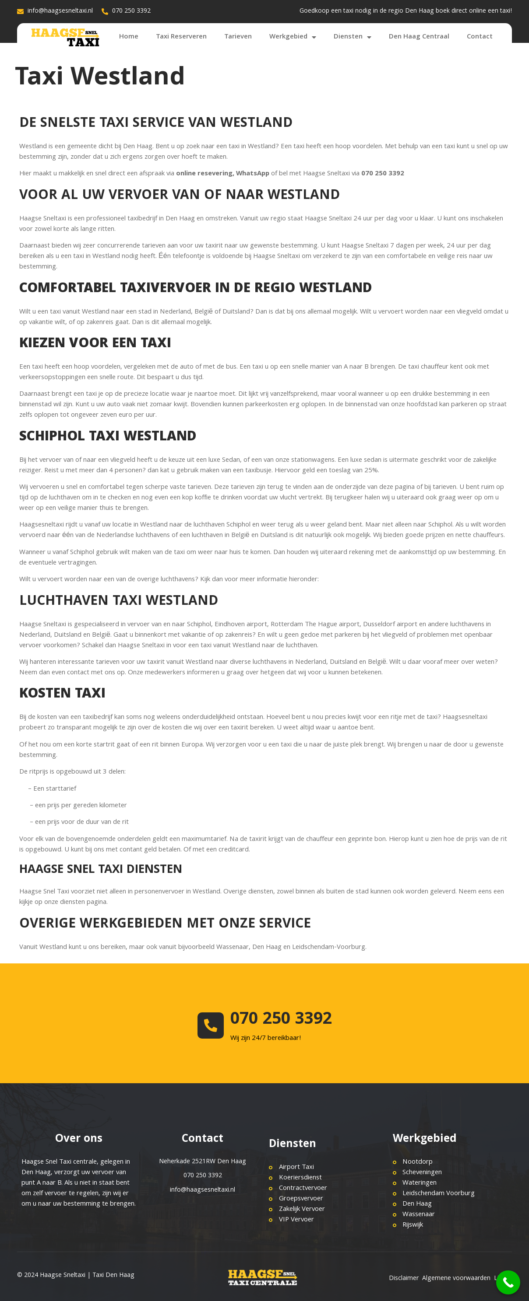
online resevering (204, 174)
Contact (480, 37)
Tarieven (238, 37)
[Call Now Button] (508, 1282)
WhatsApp (252, 174)
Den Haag (267, 947)
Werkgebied (292, 37)
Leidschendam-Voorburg (328, 947)
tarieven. (445, 487)
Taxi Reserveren (181, 37)
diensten (72, 902)
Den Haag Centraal (419, 37)
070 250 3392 (281, 1020)
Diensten (352, 37)
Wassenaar (232, 947)
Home (128, 37)
